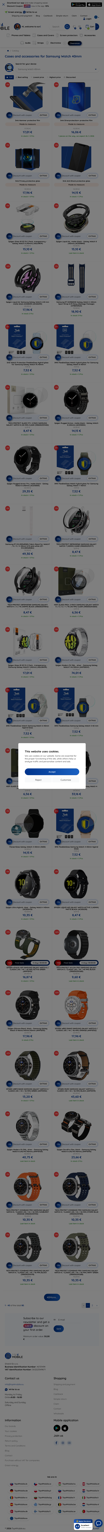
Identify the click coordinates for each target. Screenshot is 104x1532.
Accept (52, 771)
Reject (38, 780)
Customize (66, 780)
